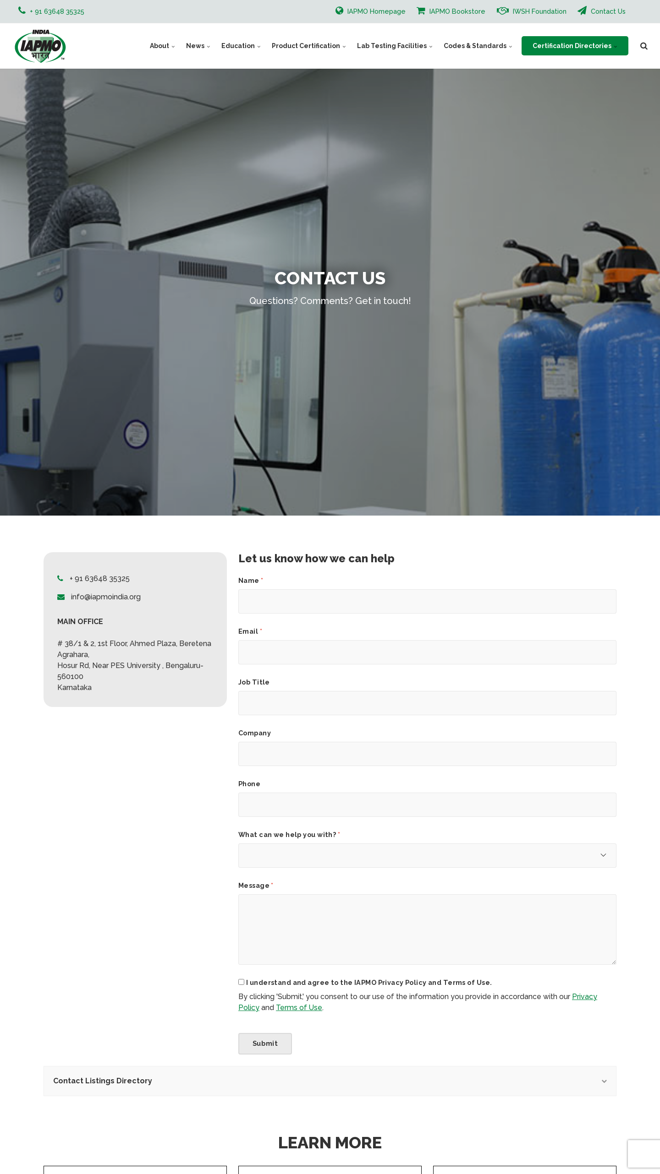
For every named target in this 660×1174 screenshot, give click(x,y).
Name (251, 580)
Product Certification (309, 45)
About (162, 45)
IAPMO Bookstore (451, 10)
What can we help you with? (289, 835)
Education (241, 45)
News (198, 45)
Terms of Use (299, 1007)
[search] (644, 46)
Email (250, 631)
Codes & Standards (478, 45)
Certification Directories (575, 45)
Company (254, 733)
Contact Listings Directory (330, 1080)
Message (256, 885)
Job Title (254, 682)
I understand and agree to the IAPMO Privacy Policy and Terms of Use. (369, 982)
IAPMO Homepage (371, 10)
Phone (249, 784)
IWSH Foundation (531, 10)
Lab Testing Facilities (395, 45)
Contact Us (602, 10)
